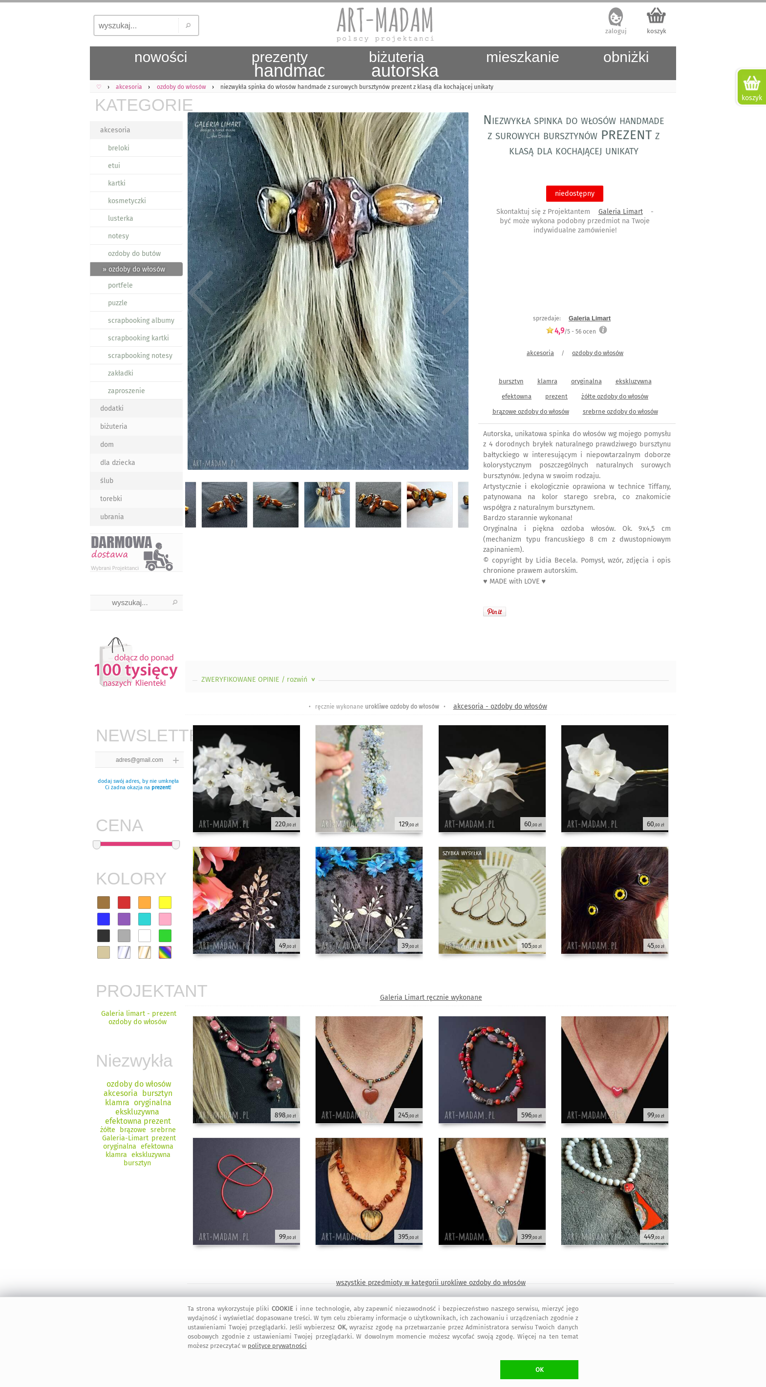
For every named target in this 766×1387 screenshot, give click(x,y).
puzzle (118, 303)
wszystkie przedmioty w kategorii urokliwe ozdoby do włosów (431, 1283)
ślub (106, 481)
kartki (117, 183)
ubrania (112, 517)
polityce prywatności (277, 1345)
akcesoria (115, 130)
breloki (118, 148)
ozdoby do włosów (597, 353)
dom (107, 445)
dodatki (112, 408)
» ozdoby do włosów (134, 269)
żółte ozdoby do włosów (614, 396)
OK (539, 1369)
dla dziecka (117, 463)
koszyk (656, 31)
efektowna (517, 396)
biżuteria (114, 426)
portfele (120, 285)
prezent (160, 787)
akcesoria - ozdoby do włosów (500, 706)
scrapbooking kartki (138, 338)
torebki (111, 499)
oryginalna (586, 381)
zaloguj (616, 31)
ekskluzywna (634, 381)
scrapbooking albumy (141, 320)
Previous (201, 293)
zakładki (120, 373)
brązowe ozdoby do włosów (530, 411)
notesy (118, 236)
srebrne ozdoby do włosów (620, 411)
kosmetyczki (127, 201)
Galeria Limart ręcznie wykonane (431, 997)
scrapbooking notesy (140, 356)
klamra (547, 381)
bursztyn (511, 381)
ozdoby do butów (134, 254)
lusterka (120, 218)
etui (114, 166)
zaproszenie (126, 391)
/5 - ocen (571, 331)
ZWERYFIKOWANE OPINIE (259, 679)
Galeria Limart (620, 212)
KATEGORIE (139, 104)
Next (452, 293)
